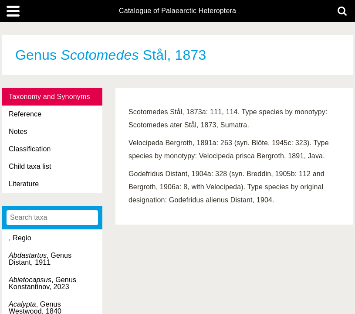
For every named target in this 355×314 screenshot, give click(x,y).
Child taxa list (30, 166)
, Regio (20, 238)
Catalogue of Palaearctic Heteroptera (177, 10)
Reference (25, 114)
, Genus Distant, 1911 (40, 259)
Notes (18, 131)
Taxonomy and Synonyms (49, 96)
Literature (24, 184)
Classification (30, 149)
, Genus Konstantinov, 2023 (42, 283)
